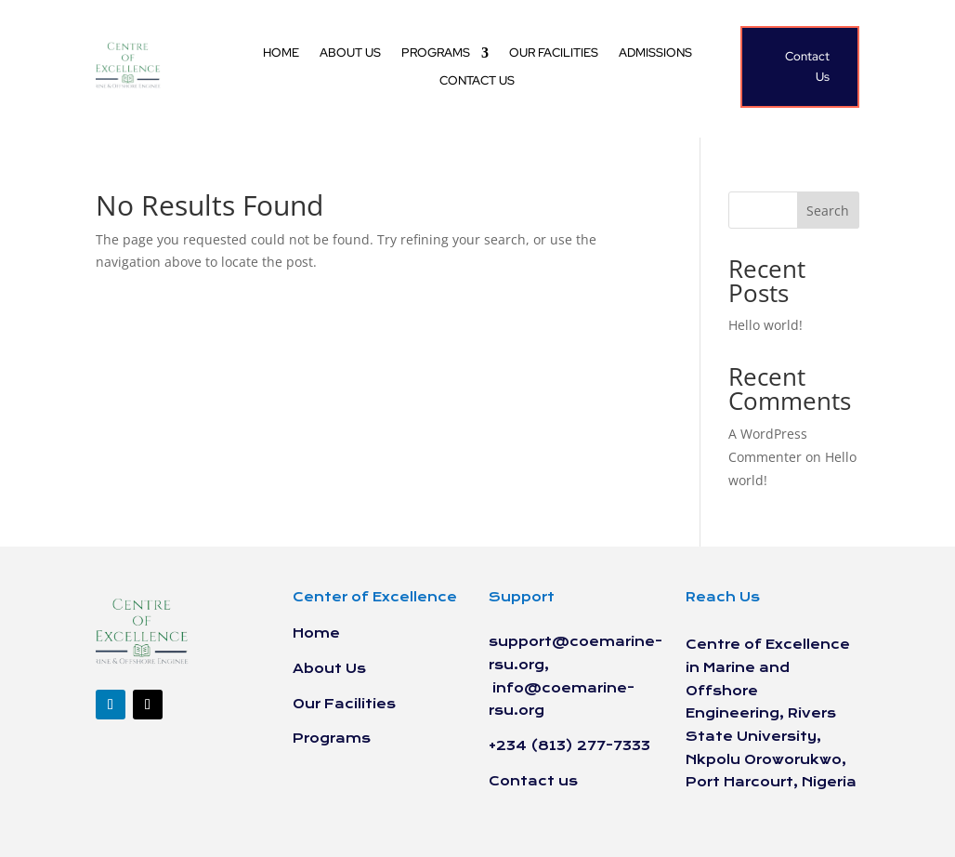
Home (281, 53)
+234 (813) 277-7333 (569, 746)
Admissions (655, 53)
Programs (435, 53)
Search (827, 210)
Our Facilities (553, 53)
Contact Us (807, 66)
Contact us (477, 81)
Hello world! (765, 325)
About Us (350, 53)
